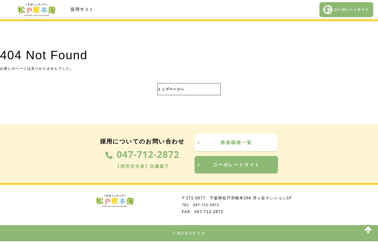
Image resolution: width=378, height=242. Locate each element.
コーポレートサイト (346, 9)
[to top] (368, 230)
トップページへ (166, 89)
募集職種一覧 (224, 142)
